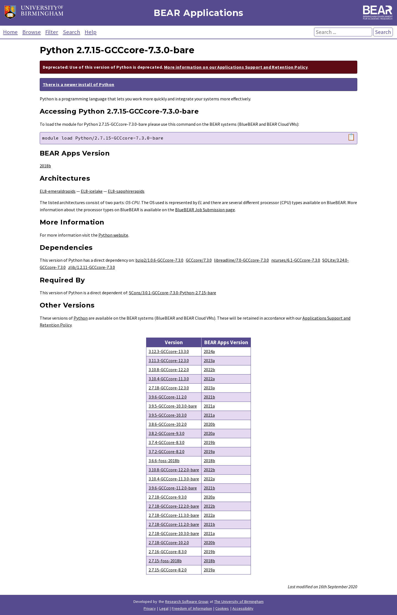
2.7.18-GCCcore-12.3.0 (169, 388)
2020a (209, 433)
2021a (209, 406)
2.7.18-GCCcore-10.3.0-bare (174, 533)
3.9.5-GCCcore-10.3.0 (168, 415)
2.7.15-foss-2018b (165, 560)
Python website (113, 235)
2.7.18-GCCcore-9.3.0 (168, 497)
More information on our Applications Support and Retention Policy (236, 67)
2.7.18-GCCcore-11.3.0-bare (174, 515)
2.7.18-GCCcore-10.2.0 (169, 542)
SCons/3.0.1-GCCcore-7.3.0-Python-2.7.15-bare (172, 292)
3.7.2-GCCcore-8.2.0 (166, 451)
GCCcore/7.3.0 (199, 260)
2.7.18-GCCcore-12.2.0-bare (174, 506)
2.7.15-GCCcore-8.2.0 (168, 570)
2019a (209, 451)
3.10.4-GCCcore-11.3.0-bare (174, 479)
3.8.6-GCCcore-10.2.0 (168, 424)
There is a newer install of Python (78, 84)
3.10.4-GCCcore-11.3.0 (169, 378)
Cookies (222, 608)
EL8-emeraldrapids (58, 191)
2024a (209, 351)
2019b (209, 442)
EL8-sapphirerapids (126, 191)
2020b (209, 424)
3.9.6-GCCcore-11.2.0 (168, 397)
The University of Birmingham (239, 601)
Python (81, 318)
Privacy (150, 608)
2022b (209, 369)
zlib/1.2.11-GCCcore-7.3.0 (91, 267)
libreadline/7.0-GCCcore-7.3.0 (241, 260)
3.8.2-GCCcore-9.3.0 (166, 433)
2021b (209, 397)
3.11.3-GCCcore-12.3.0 (169, 360)
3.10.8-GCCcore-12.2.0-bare (174, 469)
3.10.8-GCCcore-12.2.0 (169, 369)
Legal (163, 608)
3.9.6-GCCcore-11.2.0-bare (173, 488)
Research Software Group (187, 601)
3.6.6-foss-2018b (164, 460)
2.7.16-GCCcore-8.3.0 (168, 551)
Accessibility (242, 608)
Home (10, 32)
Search (71, 32)
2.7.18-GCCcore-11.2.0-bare (174, 524)
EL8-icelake (92, 191)
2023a (209, 360)
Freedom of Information (192, 608)
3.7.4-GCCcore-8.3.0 (166, 442)
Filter (51, 32)
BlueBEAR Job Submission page (205, 209)
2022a (209, 378)
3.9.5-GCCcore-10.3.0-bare (173, 406)
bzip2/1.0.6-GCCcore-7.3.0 (159, 260)
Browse (31, 32)
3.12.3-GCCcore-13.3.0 (169, 351)
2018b (45, 166)
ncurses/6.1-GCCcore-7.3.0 (295, 260)
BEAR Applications (198, 13)
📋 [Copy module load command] (351, 137)
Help (90, 32)
